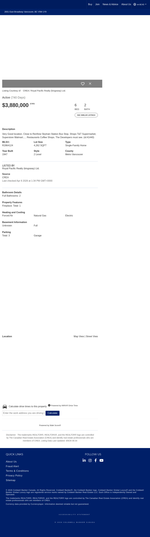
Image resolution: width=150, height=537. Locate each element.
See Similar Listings (86, 115)
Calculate (52, 413)
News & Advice (110, 4)
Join (97, 4)
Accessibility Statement (74, 514)
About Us (126, 4)
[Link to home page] (3, 4)
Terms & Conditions (17, 471)
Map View (79, 336)
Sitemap (11, 480)
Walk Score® (55, 425)
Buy (90, 4)
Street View (92, 336)
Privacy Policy (14, 475)
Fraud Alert (12, 466)
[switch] (82, 84)
